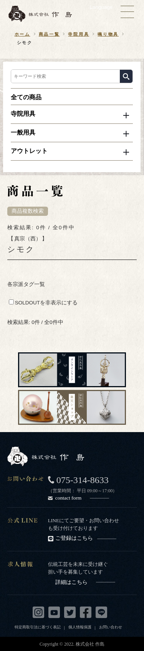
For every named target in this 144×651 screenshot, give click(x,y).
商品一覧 (49, 34)
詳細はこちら (85, 582)
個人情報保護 (79, 627)
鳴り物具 (108, 34)
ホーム (22, 34)
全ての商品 (26, 97)
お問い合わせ (110, 627)
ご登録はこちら (85, 538)
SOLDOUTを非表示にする (43, 303)
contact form (82, 498)
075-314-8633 (82, 480)
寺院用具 (78, 34)
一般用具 (23, 132)
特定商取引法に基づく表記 (38, 627)
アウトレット (29, 151)
